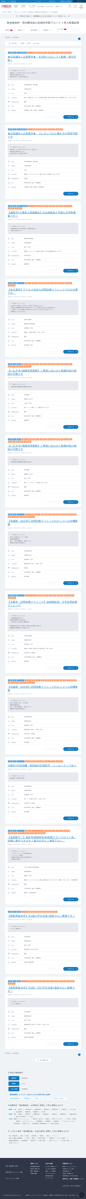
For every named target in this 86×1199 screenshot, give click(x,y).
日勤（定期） (42, 1140)
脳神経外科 (37, 1114)
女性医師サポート (67, 1171)
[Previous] (17, 16)
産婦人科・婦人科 (37, 1119)
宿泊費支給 (25, 1140)
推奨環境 (51, 1195)
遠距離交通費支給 (14, 1098)
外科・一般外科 (18, 1114)
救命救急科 (17, 1123)
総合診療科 (19, 1111)
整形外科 (27, 1114)
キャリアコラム (49, 1178)
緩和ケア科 (26, 1123)
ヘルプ (39, 1)
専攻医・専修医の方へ (68, 1173)
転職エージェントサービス (69, 1166)
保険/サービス (59, 6)
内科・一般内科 (18, 1109)
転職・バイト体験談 (50, 1171)
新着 (33, 1138)
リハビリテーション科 (68, 1121)
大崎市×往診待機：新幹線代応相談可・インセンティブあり (42, 765)
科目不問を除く (42, 1138)
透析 (27, 1135)
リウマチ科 (72, 1109)
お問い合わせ (72, 1195)
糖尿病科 (27, 1111)
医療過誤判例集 (49, 1175)
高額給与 (51, 1138)
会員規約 (45, 1195)
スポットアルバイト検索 (12, 1178)
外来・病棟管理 (13, 1135)
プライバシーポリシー (36, 1195)
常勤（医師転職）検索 (12, 1166)
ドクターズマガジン (50, 1173)
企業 (27, 1138)
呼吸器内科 (55, 1109)
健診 (21, 1135)
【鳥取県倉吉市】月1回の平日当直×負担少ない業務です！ (41, 916)
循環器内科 (38, 1109)
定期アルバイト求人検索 (20, 12)
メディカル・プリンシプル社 (71, 1185)
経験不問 (33, 1140)
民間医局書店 (33, 1173)
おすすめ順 (36, 43)
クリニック (46, 1098)
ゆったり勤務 (61, 1138)
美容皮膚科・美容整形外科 (39, 1123)
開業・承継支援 (34, 1171)
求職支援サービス (67, 1163)
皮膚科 (47, 1119)
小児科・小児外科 (71, 1119)
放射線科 (56, 1121)
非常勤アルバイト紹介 (68, 1168)
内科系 (10, 1109)
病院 (36, 1098)
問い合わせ (52, 1)
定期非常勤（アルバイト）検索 (14, 1172)
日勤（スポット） (54, 1140)
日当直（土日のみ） (59, 1098)
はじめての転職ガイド (51, 1166)
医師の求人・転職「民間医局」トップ (73, 1179)
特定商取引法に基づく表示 (61, 1195)
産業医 (41, 1135)
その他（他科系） (55, 1123)
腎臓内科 (35, 1111)
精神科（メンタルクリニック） (24, 1121)
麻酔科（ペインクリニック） (22, 1119)
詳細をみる (71, 117)
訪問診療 (34, 1135)
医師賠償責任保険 (35, 1166)
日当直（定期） (66, 1140)
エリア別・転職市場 (50, 1168)
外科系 (10, 1114)
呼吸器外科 (63, 1114)
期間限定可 (27, 1098)
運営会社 (28, 1195)
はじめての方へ (49, 6)
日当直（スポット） (14, 1143)
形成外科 (54, 1114)
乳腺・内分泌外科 (21, 1116)
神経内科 (46, 1109)
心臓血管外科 (73, 1114)
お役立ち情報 (40, 6)
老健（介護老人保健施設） (16, 1138)
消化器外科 (46, 1114)
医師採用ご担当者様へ (66, 1)
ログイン (79, 1)
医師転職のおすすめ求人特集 (70, 1175)
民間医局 (7, 6)
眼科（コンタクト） (57, 1119)
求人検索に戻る (44, 1060)
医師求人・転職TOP (7, 12)
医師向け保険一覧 (35, 1168)
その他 (43, 1111)
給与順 (29, 43)
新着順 (22, 43)
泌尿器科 (48, 1121)
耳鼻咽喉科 (39, 1121)
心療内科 (63, 1109)
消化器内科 (28, 1109)
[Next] (69, 16)
